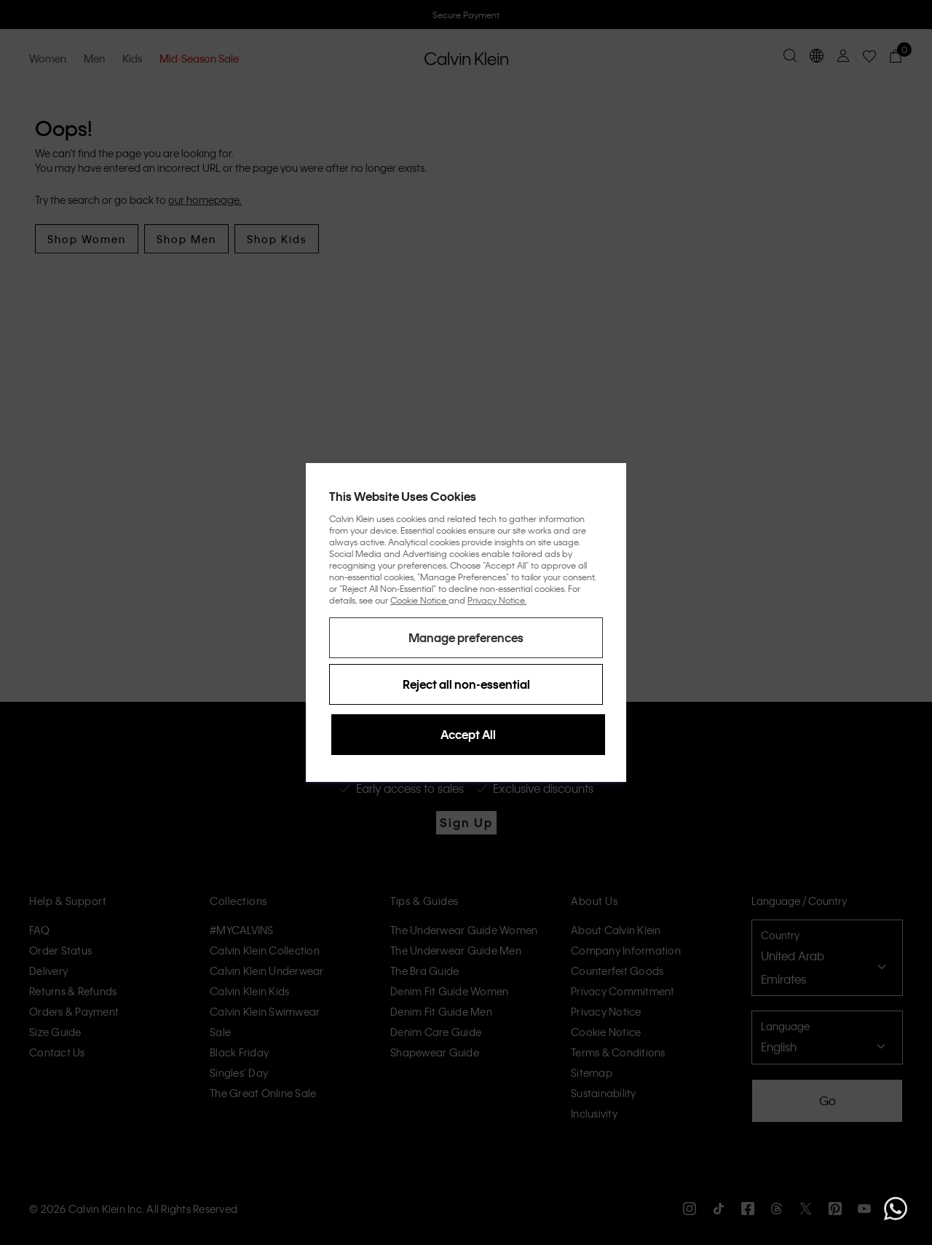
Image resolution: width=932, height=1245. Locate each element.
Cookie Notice (419, 600)
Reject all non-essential (466, 684)
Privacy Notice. (496, 600)
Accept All (468, 734)
